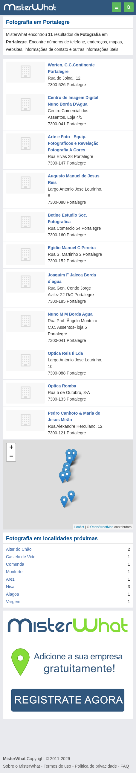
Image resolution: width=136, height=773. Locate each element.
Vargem (13, 601)
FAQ (125, 766)
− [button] (11, 456)
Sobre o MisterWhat (21, 766)
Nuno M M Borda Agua (70, 314)
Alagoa (12, 594)
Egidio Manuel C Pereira (72, 247)
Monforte (14, 571)
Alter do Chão (19, 549)
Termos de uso (57, 766)
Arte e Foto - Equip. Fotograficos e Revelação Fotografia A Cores (73, 143)
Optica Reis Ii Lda (65, 353)
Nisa (10, 586)
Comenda (15, 564)
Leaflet (79, 527)
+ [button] (11, 447)
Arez (10, 579)
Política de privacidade (96, 766)
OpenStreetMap (102, 527)
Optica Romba (62, 386)
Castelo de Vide (21, 556)
